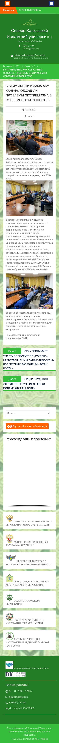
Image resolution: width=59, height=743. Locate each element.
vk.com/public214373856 (21, 708)
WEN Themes (41, 739)
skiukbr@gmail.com (30, 49)
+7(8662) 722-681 (18, 702)
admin (31, 116)
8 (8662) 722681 (28, 46)
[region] (29, 476)
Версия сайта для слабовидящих (27, 426)
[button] (9, 475)
